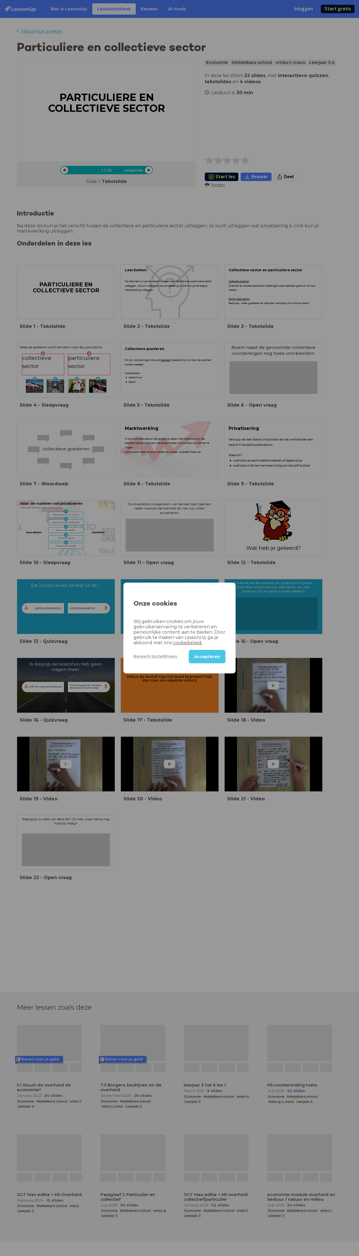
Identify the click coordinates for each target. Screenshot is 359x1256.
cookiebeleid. (187, 642)
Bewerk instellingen (155, 656)
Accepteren (207, 656)
